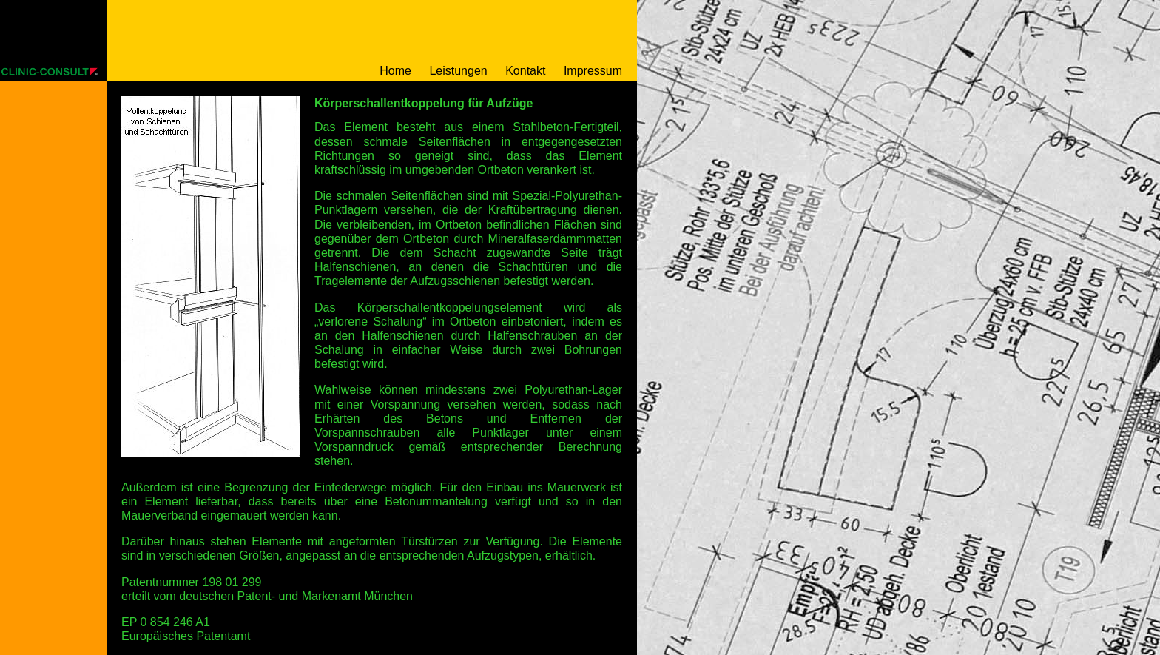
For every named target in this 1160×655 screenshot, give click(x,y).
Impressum (593, 70)
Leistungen (458, 70)
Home (395, 70)
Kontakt (525, 70)
